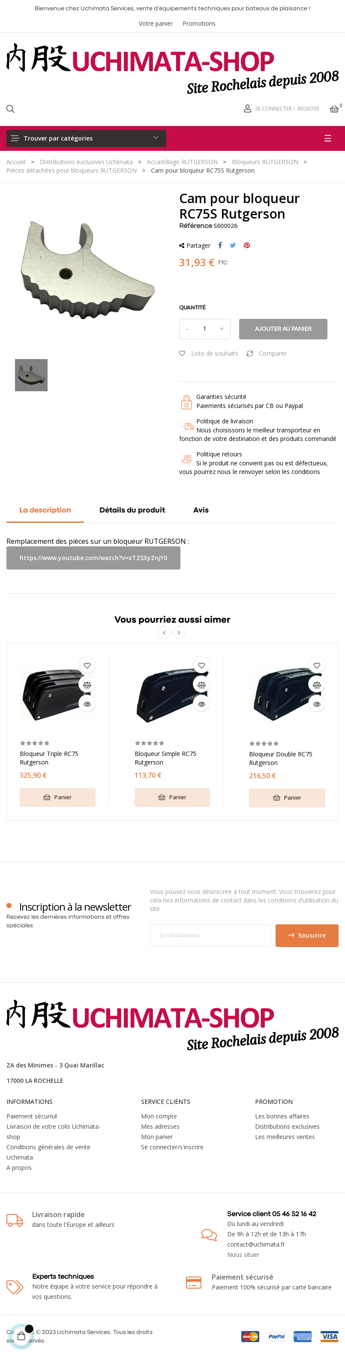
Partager (220, 245)
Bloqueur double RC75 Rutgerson (280, 758)
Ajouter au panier (283, 329)
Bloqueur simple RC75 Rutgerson (165, 757)
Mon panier (157, 1137)
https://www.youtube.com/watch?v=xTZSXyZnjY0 (93, 558)
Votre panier (156, 23)
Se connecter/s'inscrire (172, 1147)
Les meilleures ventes (285, 1137)
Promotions (199, 23)
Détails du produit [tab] (132, 510)
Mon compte (159, 1116)
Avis (201, 510)
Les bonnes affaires (282, 1116)
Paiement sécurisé (31, 1116)
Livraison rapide (58, 1214)
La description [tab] (45, 510)
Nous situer (243, 1254)
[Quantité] (205, 329)
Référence (195, 226)
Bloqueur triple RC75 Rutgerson (49, 757)
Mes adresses (160, 1126)
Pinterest (247, 245)
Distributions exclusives (287, 1126)
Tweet (233, 245)
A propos (19, 1167)
